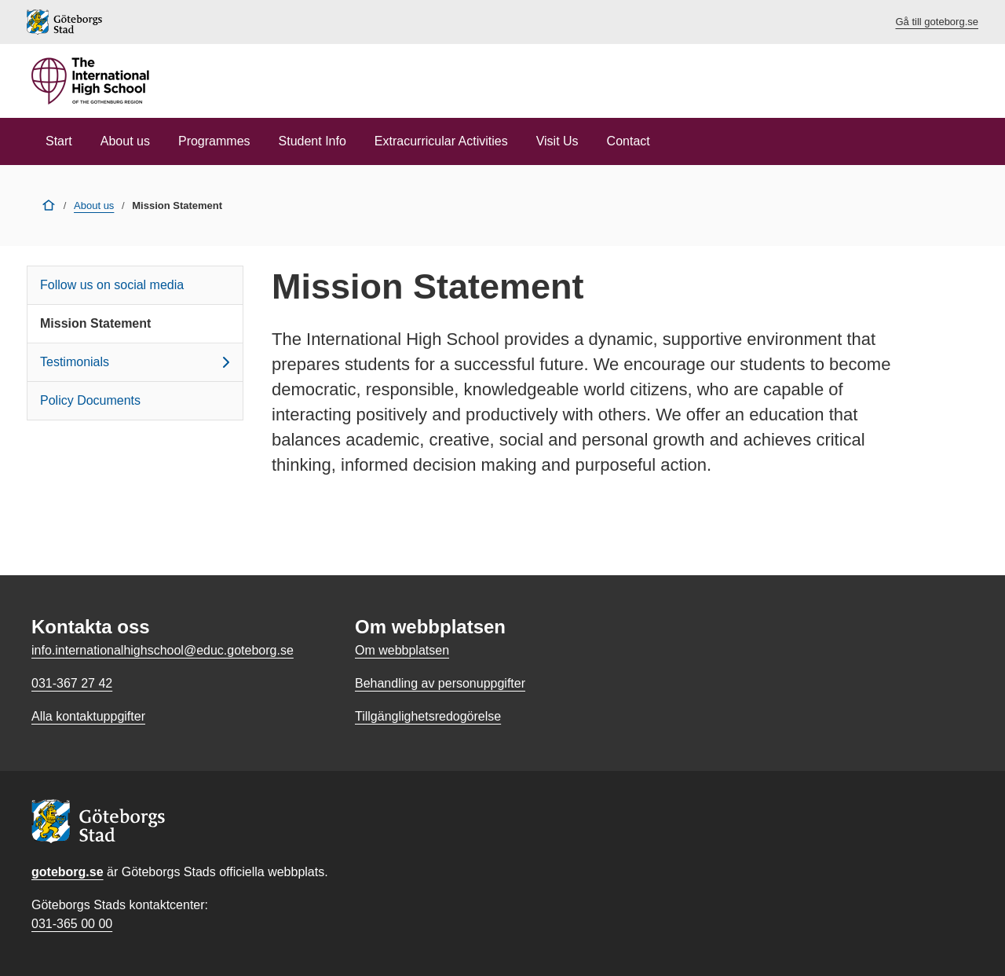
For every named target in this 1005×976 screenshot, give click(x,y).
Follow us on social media (112, 285)
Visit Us (557, 141)
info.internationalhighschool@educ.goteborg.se (162, 650)
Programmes (214, 141)
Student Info (312, 141)
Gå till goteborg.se (936, 22)
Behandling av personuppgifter (440, 683)
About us (125, 141)
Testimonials (138, 362)
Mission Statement (95, 323)
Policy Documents (90, 400)
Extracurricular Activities (441, 141)
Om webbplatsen (402, 650)
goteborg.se (67, 872)
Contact (628, 141)
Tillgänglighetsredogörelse (428, 716)
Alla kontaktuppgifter (88, 716)
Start (59, 141)
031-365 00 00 (71, 923)
